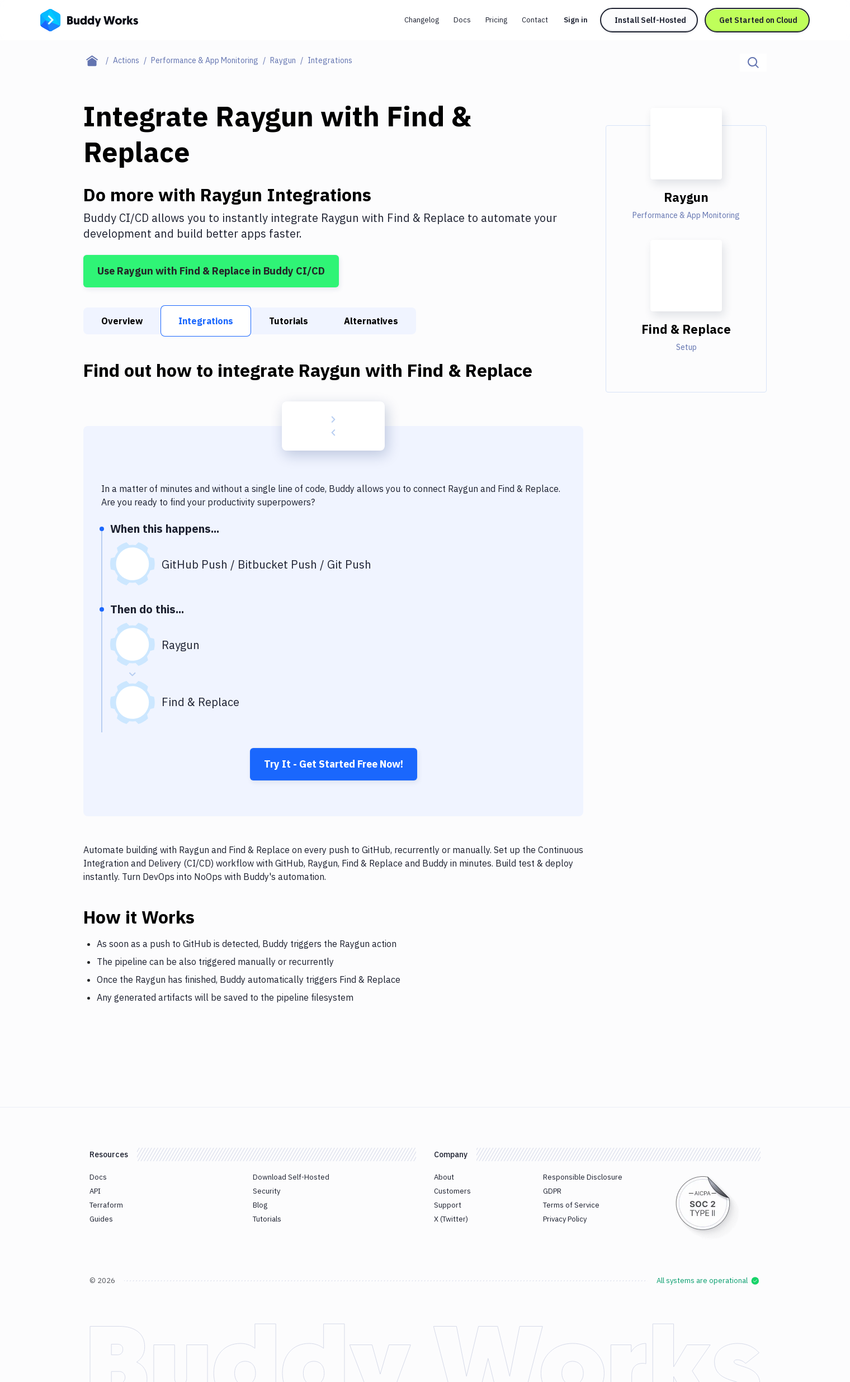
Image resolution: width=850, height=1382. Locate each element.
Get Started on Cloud (758, 20)
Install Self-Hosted (650, 20)
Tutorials (288, 320)
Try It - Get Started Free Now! (333, 764)
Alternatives (371, 320)
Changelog (421, 20)
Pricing (496, 20)
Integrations (205, 320)
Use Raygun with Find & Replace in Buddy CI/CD (211, 270)
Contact (535, 20)
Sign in (576, 20)
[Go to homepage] (89, 19)
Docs (462, 20)
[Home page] (98, 60)
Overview (122, 320)
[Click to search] (753, 63)
